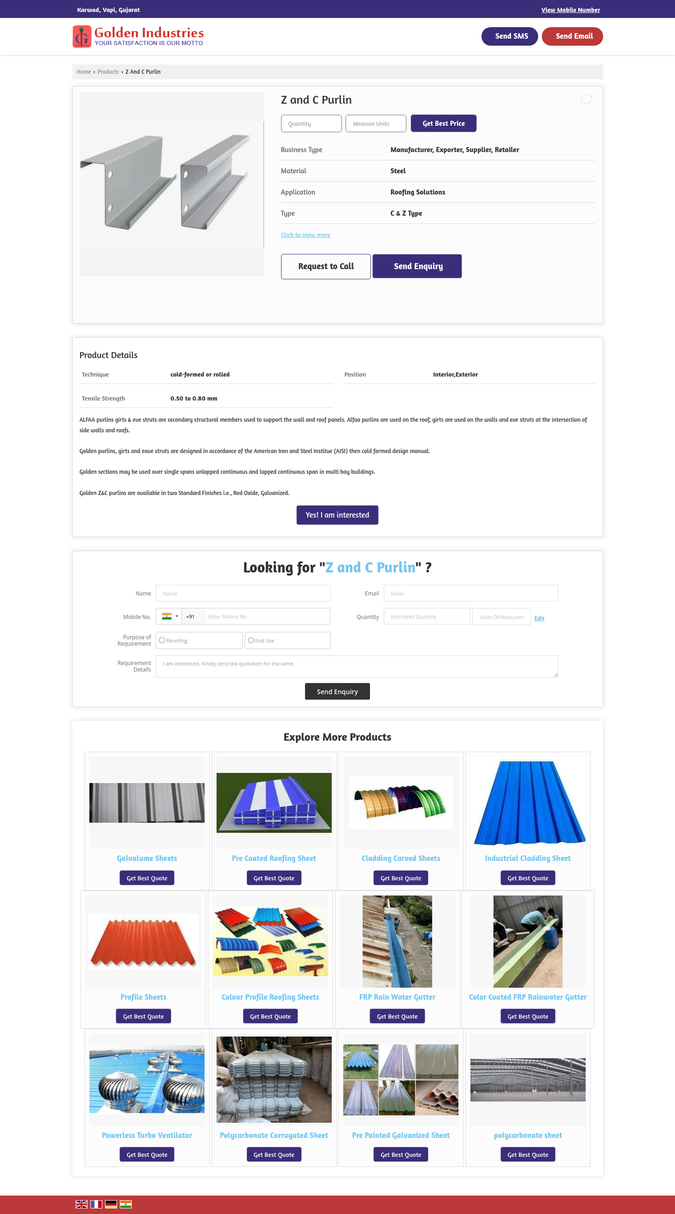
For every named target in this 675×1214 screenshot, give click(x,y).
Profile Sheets (143, 997)
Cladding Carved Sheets (401, 858)
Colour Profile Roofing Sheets (270, 997)
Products (108, 71)
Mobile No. (137, 617)
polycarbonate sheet (528, 1135)
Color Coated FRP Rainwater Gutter (528, 997)
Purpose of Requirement (134, 640)
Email (372, 593)
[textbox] (376, 123)
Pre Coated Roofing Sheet (274, 858)
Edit (539, 618)
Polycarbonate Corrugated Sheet (274, 1135)
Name (143, 593)
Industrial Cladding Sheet (528, 858)
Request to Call (326, 266)
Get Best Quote (147, 878)
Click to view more (306, 234)
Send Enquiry (418, 266)
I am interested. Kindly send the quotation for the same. (357, 666)
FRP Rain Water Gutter (397, 997)
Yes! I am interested (338, 514)
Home (84, 71)
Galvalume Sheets (147, 858)
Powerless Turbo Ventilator (147, 1135)
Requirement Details (134, 666)
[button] (570, 9)
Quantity (368, 617)
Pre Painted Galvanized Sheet (401, 1135)
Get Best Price (444, 123)
